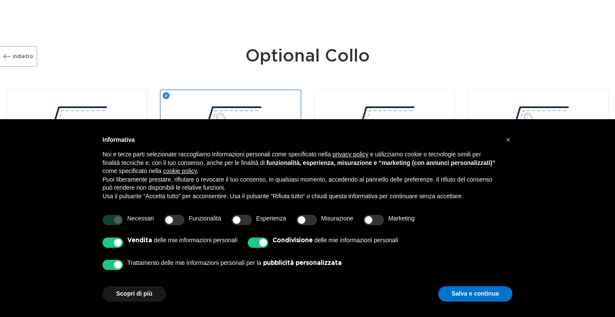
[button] (508, 140)
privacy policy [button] (351, 154)
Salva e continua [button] (475, 293)
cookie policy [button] (180, 170)
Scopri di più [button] (134, 293)
